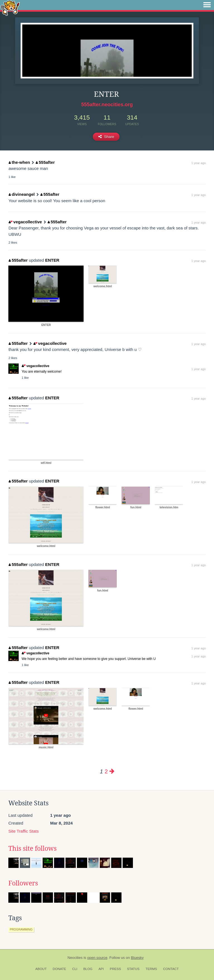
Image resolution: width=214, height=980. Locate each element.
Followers (23, 883)
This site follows (32, 848)
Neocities (74, 958)
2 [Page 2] (106, 771)
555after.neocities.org (107, 104)
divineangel (22, 194)
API (101, 969)
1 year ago (198, 163)
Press (115, 969)
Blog (88, 969)
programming (21, 929)
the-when (19, 162)
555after (45, 162)
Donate (59, 969)
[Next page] (112, 771)
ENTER (52, 260)
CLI (74, 969)
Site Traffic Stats (23, 831)
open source (97, 958)
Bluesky (137, 958)
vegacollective (25, 221)
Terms (151, 969)
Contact (171, 969)
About (41, 969)
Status (133, 969)
